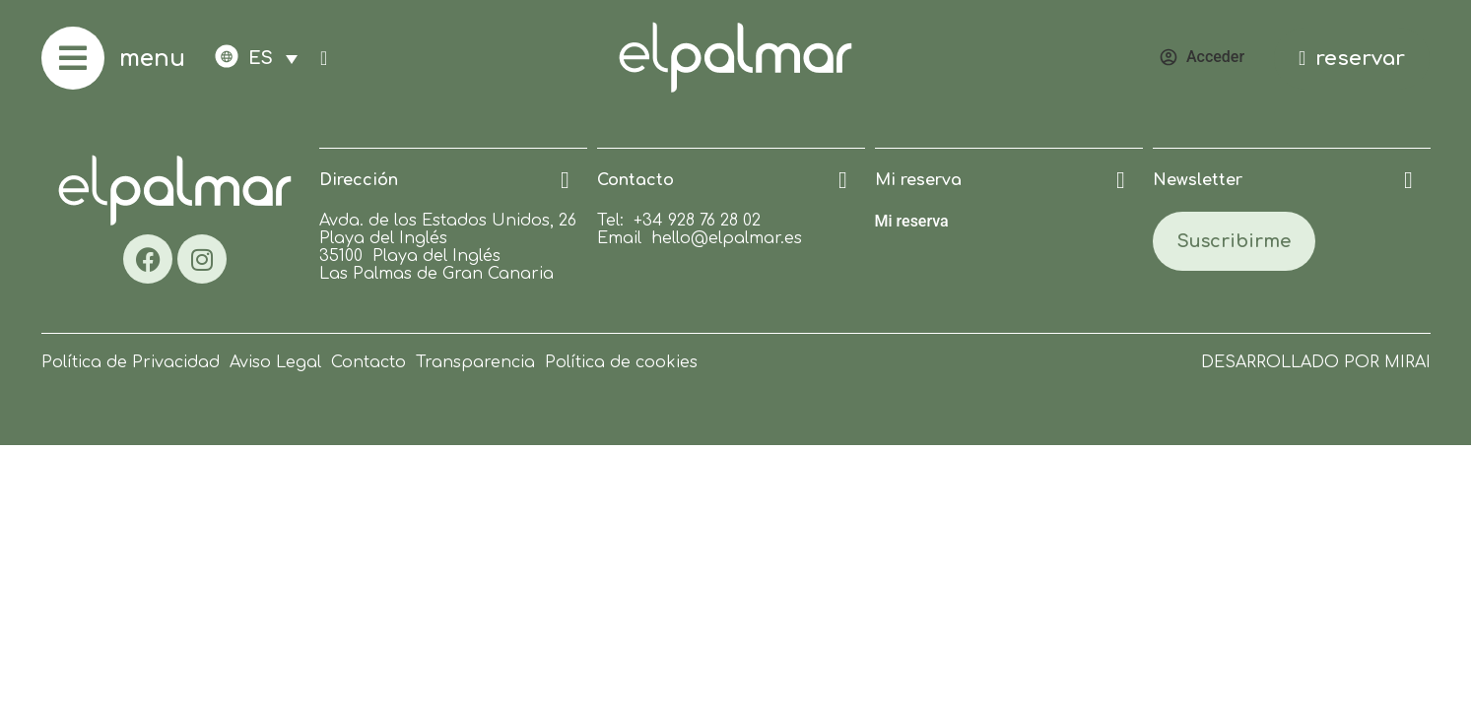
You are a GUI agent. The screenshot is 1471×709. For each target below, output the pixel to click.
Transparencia (475, 362)
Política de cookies (621, 362)
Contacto (368, 362)
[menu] (72, 58)
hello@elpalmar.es (726, 238)
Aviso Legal (275, 362)
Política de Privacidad (130, 362)
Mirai (1407, 362)
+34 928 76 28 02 (697, 220)
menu (152, 58)
